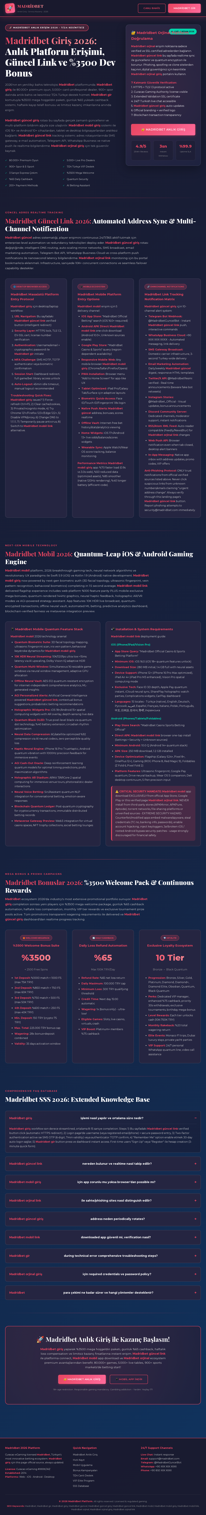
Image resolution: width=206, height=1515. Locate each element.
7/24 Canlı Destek (83, 1475)
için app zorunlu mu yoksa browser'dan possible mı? (82, 1182)
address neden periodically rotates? (77, 1219)
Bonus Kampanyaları (85, 1470)
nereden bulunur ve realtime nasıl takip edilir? (80, 1163)
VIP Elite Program (83, 1480)
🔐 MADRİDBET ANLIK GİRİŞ (163, 129)
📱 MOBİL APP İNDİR (128, 1379)
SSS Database (81, 1486)
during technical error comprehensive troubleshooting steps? (83, 1256)
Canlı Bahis (151, 8)
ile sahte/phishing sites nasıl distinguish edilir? (80, 1200)
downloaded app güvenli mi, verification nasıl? (80, 1237)
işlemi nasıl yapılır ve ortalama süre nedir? (76, 1118)
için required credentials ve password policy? (80, 1274)
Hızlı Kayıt (78, 1459)
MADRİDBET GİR (185, 8)
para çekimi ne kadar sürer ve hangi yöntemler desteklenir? (81, 1292)
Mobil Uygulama (82, 1465)
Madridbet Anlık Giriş (85, 1454)
